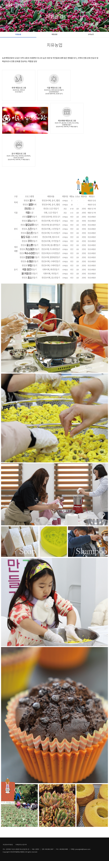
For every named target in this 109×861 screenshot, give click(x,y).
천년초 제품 (74, 5)
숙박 (56, 5)
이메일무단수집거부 (21, 844)
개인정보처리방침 (8, 844)
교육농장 (91, 34)
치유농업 (18, 34)
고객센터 (92, 5)
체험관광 (39, 5)
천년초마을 (22, 5)
